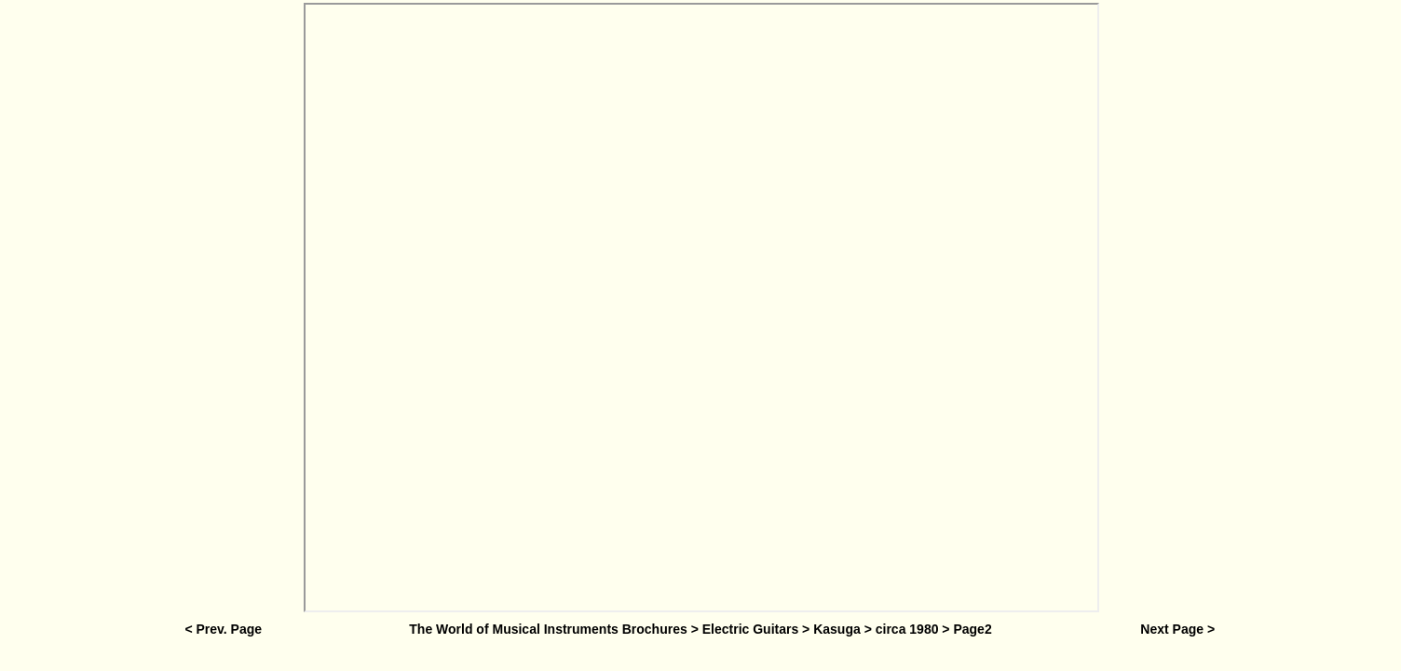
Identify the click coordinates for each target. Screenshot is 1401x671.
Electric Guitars (750, 629)
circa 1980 (907, 629)
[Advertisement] (221, 309)
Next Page (1172, 629)
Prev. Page (229, 629)
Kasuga (837, 629)
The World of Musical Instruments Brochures (548, 629)
